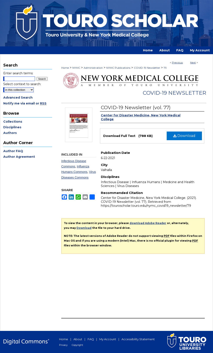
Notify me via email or (25, 103)
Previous (177, 62)
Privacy (63, 344)
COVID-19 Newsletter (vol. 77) (136, 108)
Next (193, 62)
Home (65, 67)
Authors (10, 133)
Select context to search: (22, 84)
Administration (93, 67)
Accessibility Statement (138, 339)
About (77, 339)
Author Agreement (19, 157)
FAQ (91, 339)
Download (184, 136)
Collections (12, 122)
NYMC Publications (118, 67)
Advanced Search (18, 97)
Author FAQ (13, 151)
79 (165, 67)
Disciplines (12, 127)
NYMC (76, 67)
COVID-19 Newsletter (147, 67)
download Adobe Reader (148, 223)
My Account (107, 339)
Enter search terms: (18, 73)
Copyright (77, 344)
